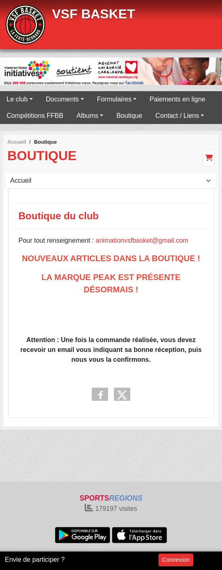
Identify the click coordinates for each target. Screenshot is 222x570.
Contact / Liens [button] (177, 115)
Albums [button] (87, 115)
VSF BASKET (93, 14)
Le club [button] (17, 99)
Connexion (176, 559)
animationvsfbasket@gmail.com (142, 240)
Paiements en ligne (177, 99)
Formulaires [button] (114, 99)
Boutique (129, 115)
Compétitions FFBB (35, 115)
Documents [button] (62, 99)
